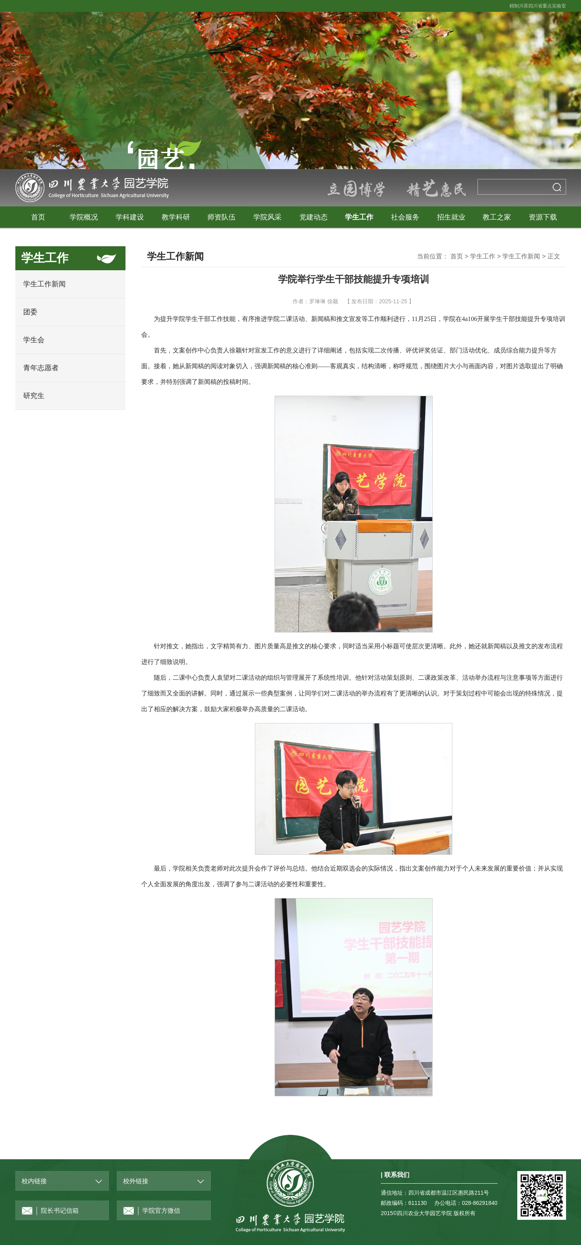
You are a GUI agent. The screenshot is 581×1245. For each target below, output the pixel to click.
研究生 (33, 396)
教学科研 (176, 217)
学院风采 (267, 217)
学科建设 (130, 217)
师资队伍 (221, 217)
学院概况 (84, 217)
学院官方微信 (151, 1211)
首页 (38, 217)
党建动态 (313, 217)
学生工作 (359, 217)
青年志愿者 (41, 368)
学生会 (33, 340)
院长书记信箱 (50, 1211)
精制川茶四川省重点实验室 (537, 6)
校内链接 (34, 1181)
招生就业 (451, 217)
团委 (30, 312)
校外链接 (135, 1181)
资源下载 (543, 217)
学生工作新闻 (44, 284)
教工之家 (497, 217)
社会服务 (405, 217)
